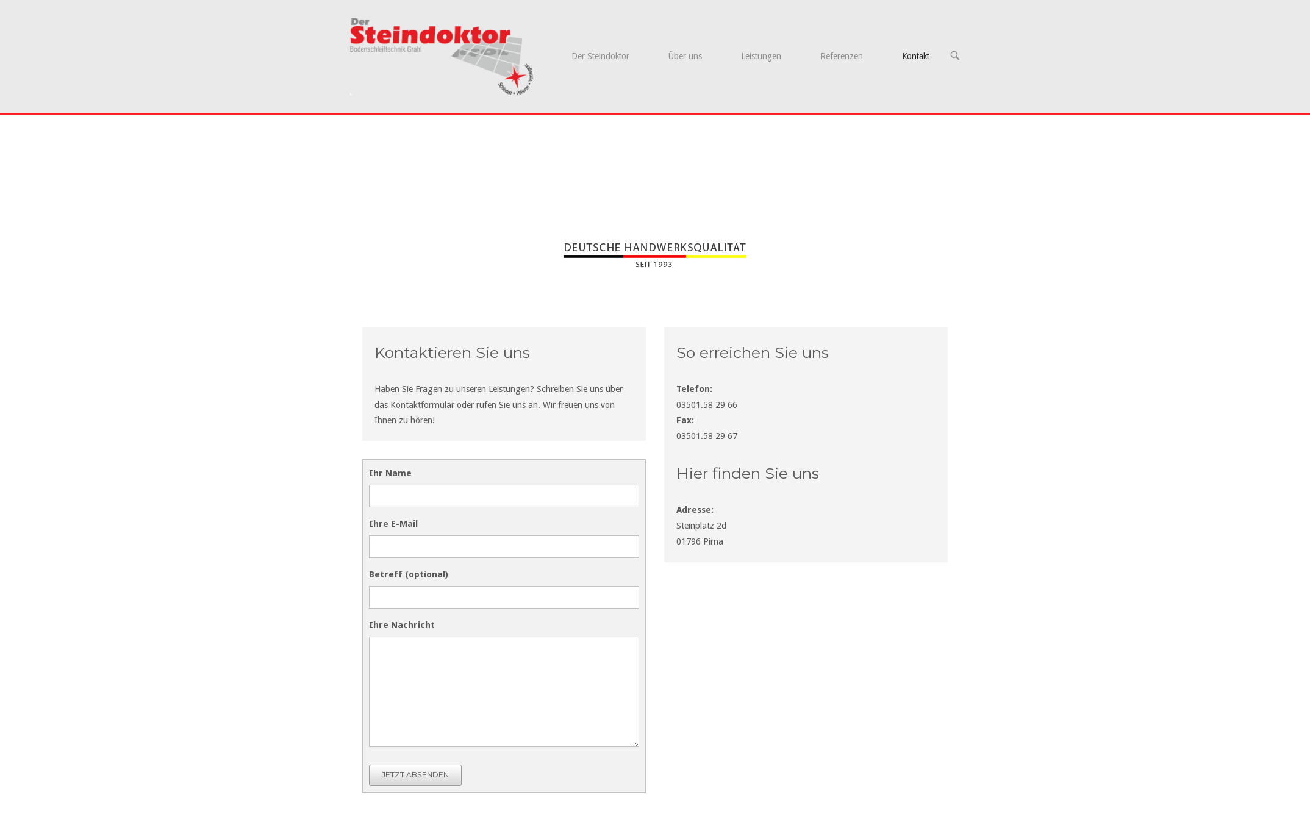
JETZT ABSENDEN (415, 774)
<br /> (806, 672)
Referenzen (841, 56)
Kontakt (915, 56)
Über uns (685, 56)
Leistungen (761, 56)
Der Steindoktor (600, 56)
